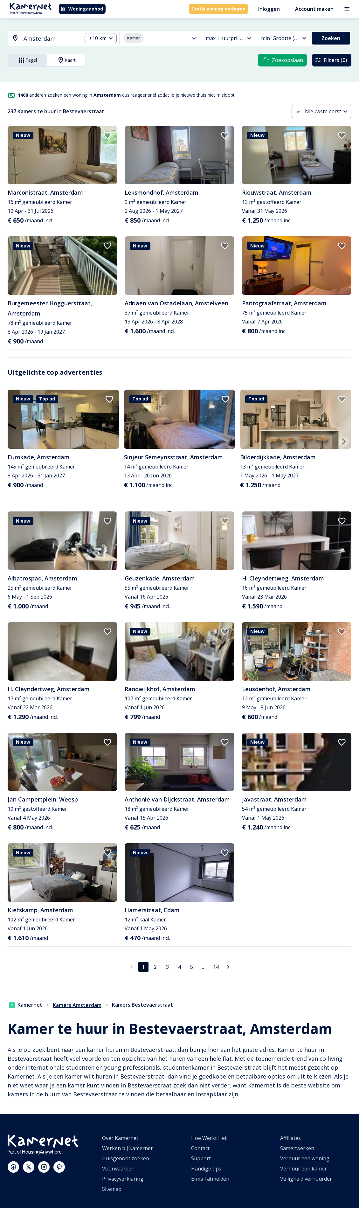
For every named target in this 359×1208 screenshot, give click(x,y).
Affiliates (290, 1138)
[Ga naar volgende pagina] (228, 967)
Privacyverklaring (122, 1178)
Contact (200, 1148)
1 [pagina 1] (143, 966)
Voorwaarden (118, 1168)
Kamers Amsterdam (77, 1005)
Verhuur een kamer (303, 1168)
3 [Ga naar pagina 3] (167, 966)
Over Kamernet (120, 1138)
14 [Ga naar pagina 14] (216, 966)
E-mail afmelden (210, 1178)
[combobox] (41, 39)
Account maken (314, 8)
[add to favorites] (107, 135)
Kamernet (25, 1004)
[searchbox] (50, 38)
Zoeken (330, 38)
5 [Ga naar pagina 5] (191, 966)
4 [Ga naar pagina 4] (179, 966)
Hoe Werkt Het (209, 1138)
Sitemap (111, 1188)
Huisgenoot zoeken (125, 1158)
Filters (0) (331, 60)
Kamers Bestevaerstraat (142, 1005)
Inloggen (269, 8)
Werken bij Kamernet (127, 1148)
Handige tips (206, 1168)
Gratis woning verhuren (218, 9)
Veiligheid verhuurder (306, 1178)
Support (201, 1158)
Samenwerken (297, 1148)
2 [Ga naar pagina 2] (155, 966)
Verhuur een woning (304, 1158)
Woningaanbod (82, 9)
